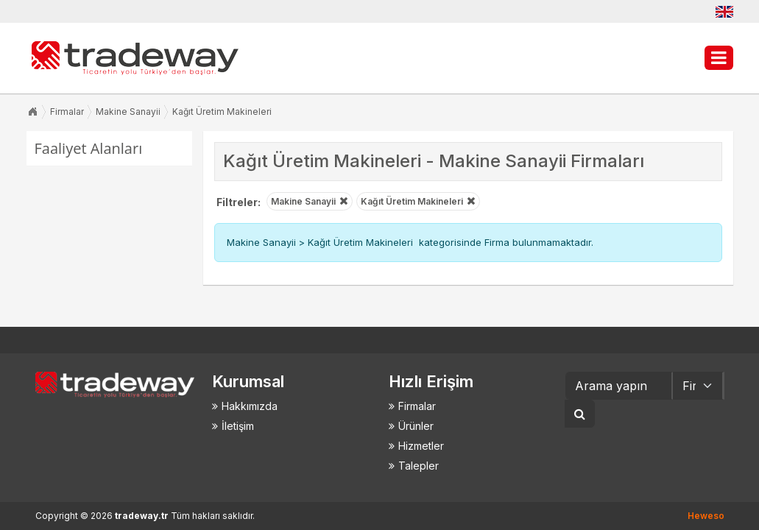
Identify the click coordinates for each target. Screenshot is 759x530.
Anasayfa (32, 112)
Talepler (418, 465)
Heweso (706, 515)
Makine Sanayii (128, 111)
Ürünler (416, 426)
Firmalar (67, 111)
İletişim (238, 426)
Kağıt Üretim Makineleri (222, 111)
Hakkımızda (250, 406)
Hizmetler (421, 445)
